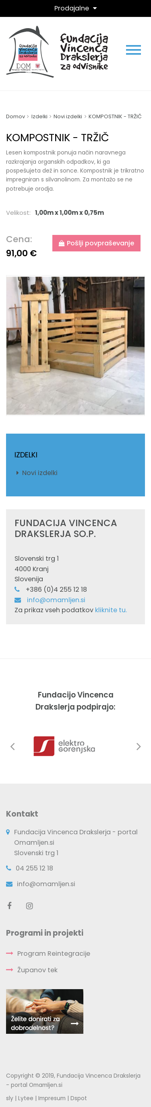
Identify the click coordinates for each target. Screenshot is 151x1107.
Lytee (25, 1098)
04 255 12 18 (34, 868)
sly (9, 1098)
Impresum (52, 1098)
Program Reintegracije (53, 953)
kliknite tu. (111, 610)
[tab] (75, 213)
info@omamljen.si (56, 600)
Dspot (78, 1098)
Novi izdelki (40, 472)
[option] (75, 346)
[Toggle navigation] (75, 8)
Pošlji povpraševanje (96, 243)
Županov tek (37, 970)
